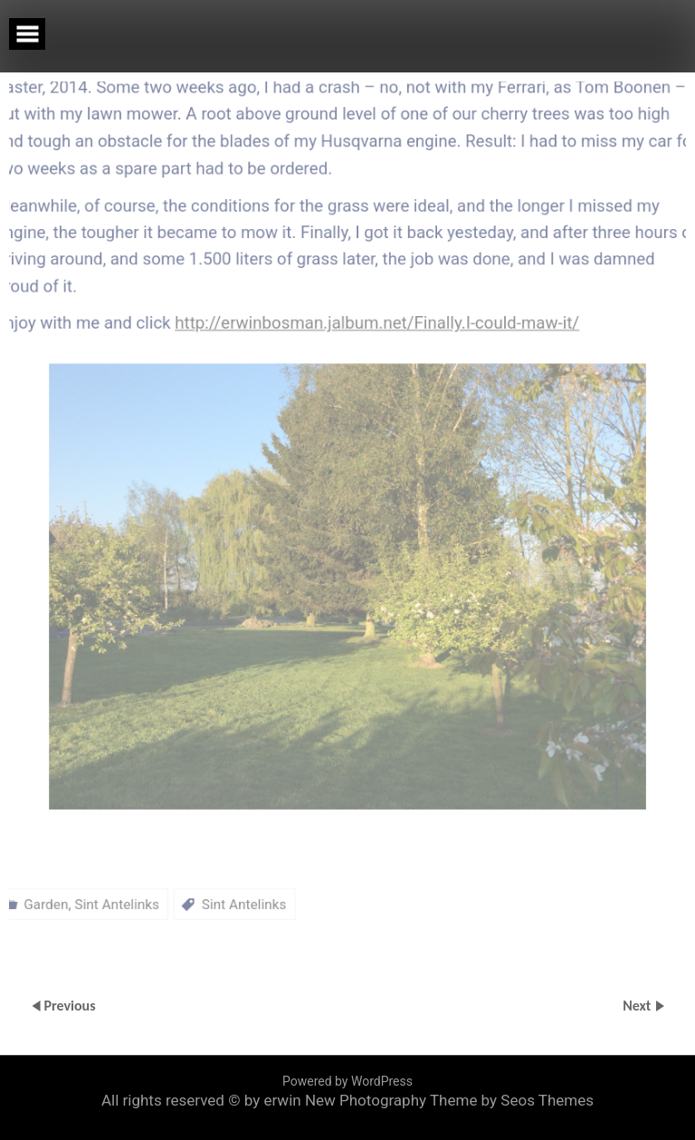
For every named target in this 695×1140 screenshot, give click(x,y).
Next (638, 1004)
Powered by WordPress (347, 1081)
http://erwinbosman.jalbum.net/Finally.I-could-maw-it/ (378, 286)
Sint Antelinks (103, 901)
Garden (28, 901)
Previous (69, 1004)
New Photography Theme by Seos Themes (449, 1100)
